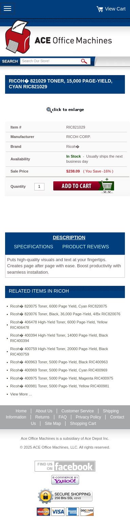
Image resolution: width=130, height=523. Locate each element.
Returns (42, 417)
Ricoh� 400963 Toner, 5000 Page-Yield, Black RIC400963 (59, 362)
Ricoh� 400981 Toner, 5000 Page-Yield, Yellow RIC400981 (59, 386)
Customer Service (77, 411)
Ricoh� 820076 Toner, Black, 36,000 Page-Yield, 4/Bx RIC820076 (65, 314)
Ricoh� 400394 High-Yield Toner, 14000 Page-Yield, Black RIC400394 (59, 338)
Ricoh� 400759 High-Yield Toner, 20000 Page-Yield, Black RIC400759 (59, 351)
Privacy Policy (88, 417)
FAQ (63, 417)
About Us (44, 411)
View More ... (21, 394)
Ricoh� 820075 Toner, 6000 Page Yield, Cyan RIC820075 (58, 306)
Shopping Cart (83, 423)
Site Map (53, 423)
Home (21, 411)
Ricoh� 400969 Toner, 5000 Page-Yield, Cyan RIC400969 (58, 370)
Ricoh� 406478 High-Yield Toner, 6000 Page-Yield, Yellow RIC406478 (58, 324)
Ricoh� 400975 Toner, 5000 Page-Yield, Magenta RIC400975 (61, 378)
